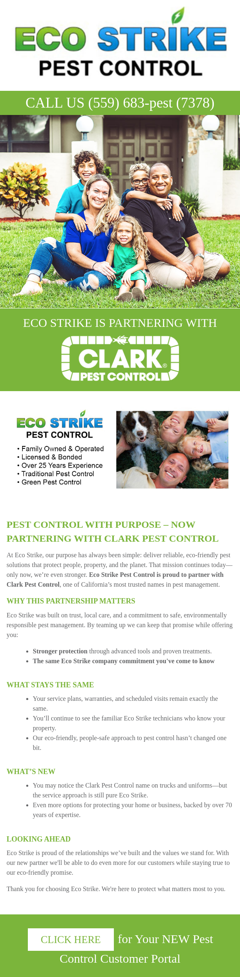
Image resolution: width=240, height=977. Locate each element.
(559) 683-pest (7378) (151, 103)
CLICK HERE (71, 939)
